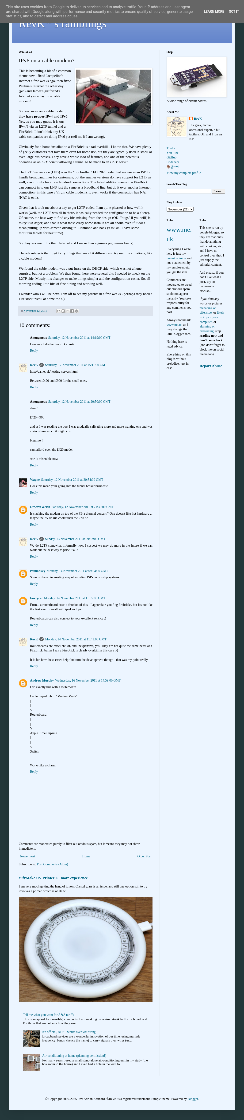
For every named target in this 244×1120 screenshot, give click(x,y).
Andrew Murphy (42, 680)
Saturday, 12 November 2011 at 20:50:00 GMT (79, 401)
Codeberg (173, 162)
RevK (34, 365)
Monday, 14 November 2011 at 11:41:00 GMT (75, 639)
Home (86, 856)
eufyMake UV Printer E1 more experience (53, 878)
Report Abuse (211, 366)
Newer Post (27, 856)
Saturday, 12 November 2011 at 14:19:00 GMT (79, 337)
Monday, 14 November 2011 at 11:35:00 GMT (74, 598)
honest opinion (176, 258)
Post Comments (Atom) (52, 864)
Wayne (35, 479)
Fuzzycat (36, 598)
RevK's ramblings (63, 23)
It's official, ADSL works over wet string (69, 1032)
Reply (34, 350)
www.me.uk (175, 325)
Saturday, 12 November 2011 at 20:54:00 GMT (72, 479)
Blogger (193, 1099)
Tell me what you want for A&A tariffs (48, 1015)
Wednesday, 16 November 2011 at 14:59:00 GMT (88, 680)
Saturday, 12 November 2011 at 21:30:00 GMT (83, 507)
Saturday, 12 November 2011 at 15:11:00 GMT (76, 365)
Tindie (171, 148)
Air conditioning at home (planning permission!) (74, 1055)
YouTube (173, 153)
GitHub (171, 157)
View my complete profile (184, 173)
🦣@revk (173, 167)
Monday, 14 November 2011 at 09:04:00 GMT (77, 571)
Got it (234, 11)
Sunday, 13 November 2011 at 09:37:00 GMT (75, 539)
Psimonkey (37, 571)
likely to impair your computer (212, 317)
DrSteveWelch (40, 507)
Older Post (144, 856)
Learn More (214, 11)
